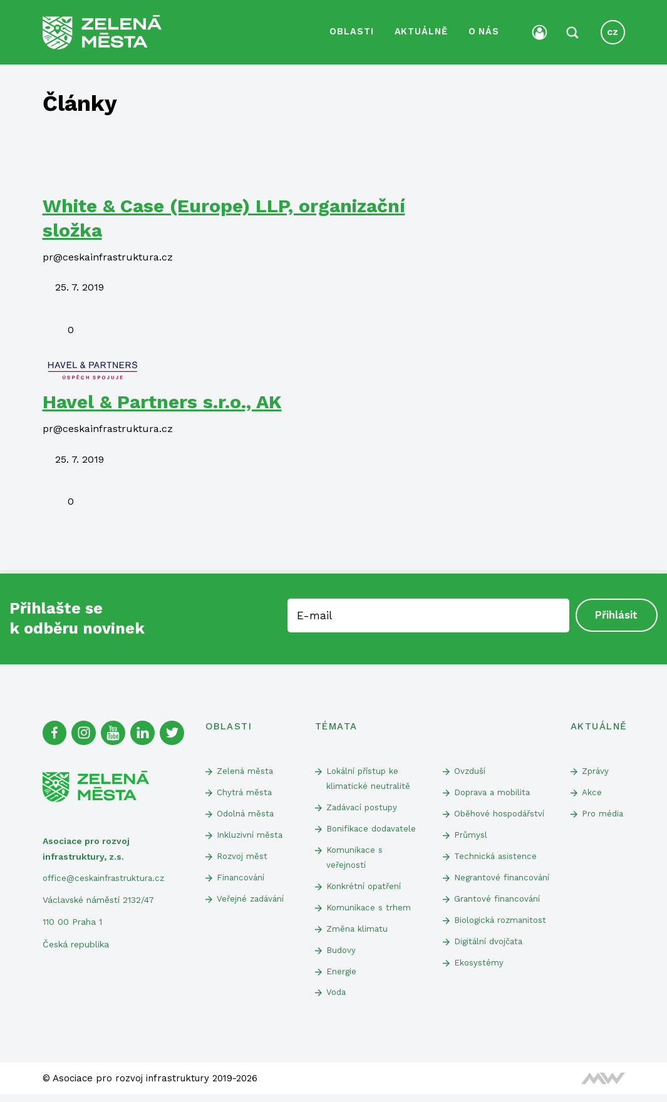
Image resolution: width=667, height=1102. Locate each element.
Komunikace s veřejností (355, 859)
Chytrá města (245, 792)
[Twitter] (175, 731)
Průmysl (471, 836)
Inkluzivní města (250, 836)
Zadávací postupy (363, 808)
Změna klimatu (357, 934)
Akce (592, 792)
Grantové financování (498, 918)
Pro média (595, 822)
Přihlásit (616, 613)
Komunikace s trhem (369, 912)
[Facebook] (55, 731)
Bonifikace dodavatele (373, 830)
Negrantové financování (478, 887)
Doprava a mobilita (494, 792)
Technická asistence (496, 858)
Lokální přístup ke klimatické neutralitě (368, 777)
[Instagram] (85, 731)
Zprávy (596, 770)
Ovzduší (470, 770)
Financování (241, 880)
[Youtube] (115, 731)
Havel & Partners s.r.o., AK (162, 400)
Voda (337, 1000)
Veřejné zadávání (252, 902)
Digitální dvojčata (490, 962)
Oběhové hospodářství (501, 814)
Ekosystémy (479, 984)
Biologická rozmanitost (503, 940)
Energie (341, 977)
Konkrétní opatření (365, 890)
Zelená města (245, 770)
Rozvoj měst (243, 858)
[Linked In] (145, 731)
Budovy (342, 955)
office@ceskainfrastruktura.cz (105, 877)
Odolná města (246, 814)
